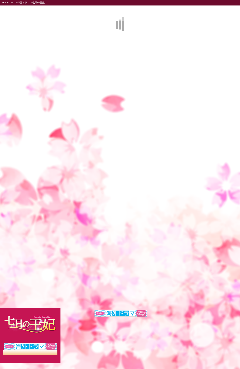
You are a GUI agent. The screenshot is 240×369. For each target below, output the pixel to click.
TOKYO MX (8, 2)
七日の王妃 (38, 2)
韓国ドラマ (23, 2)
